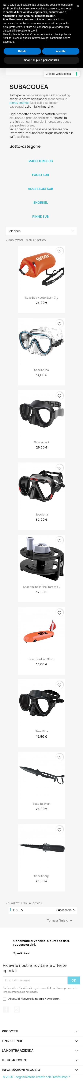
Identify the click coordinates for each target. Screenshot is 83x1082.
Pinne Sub (40, 216)
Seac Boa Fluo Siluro (42, 659)
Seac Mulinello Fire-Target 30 (41, 587)
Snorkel (40, 202)
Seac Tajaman (42, 803)
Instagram (17, 1009)
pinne (13, 103)
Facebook (6, 1009)
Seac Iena (41, 514)
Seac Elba (41, 731)
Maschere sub (40, 161)
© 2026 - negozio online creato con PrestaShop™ (36, 1077)
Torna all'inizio (60, 920)
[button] (78, 6)
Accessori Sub (40, 189)
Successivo (66, 910)
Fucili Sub (40, 175)
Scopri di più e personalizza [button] (41, 60)
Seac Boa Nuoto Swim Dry (41, 297)
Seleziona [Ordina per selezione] (41, 231)
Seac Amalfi (41, 442)
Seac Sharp (41, 876)
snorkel (23, 103)
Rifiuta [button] (22, 51)
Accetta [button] (61, 51)
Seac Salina (41, 370)
